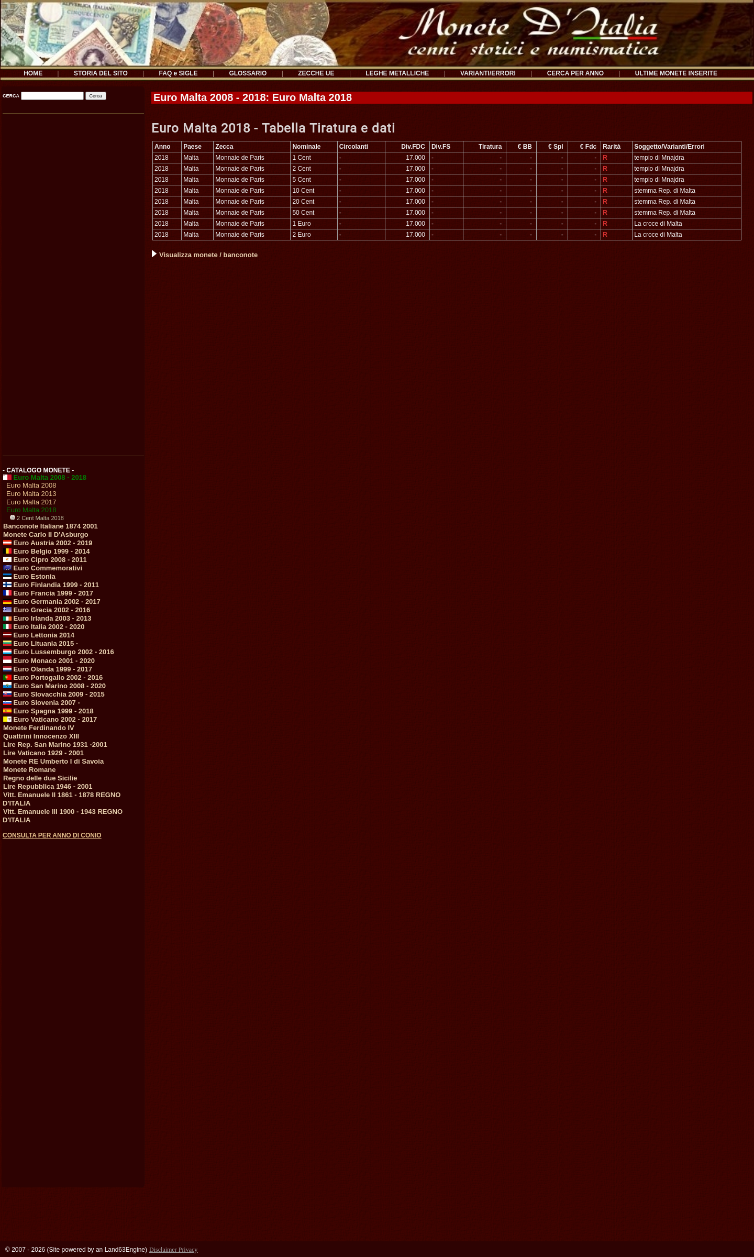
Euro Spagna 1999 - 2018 (48, 711)
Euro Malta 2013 (31, 494)
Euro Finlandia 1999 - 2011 (51, 585)
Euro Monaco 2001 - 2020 (49, 661)
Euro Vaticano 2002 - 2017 (50, 719)
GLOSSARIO (248, 73)
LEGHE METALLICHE (397, 73)
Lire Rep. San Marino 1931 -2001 (55, 744)
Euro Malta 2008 (31, 485)
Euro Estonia (29, 576)
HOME (33, 73)
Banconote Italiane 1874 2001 (50, 526)
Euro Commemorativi (42, 568)
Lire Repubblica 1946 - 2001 (48, 786)
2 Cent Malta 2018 (37, 518)
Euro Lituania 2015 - (40, 643)
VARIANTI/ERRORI (488, 73)
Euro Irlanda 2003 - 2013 (47, 618)
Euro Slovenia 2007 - (41, 703)
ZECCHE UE (316, 73)
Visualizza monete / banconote (205, 255)
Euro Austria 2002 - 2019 (47, 543)
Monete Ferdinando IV (38, 728)
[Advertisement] (72, 281)
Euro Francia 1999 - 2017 (48, 593)
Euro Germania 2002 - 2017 (52, 601)
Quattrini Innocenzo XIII (41, 736)
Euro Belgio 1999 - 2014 (46, 551)
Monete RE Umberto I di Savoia (53, 761)
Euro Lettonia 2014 (38, 635)
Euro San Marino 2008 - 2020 (54, 686)
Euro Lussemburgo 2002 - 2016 (58, 652)
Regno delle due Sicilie (40, 778)
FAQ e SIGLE (178, 73)
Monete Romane (29, 770)
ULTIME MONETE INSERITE (676, 73)
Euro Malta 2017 (31, 502)
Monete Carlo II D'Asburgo (45, 534)
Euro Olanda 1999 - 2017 (47, 669)
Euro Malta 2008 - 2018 (44, 477)
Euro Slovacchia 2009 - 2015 (54, 694)
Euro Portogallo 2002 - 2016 (53, 677)
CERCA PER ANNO (575, 73)
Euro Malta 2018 (31, 510)
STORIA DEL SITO (101, 73)
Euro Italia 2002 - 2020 (43, 627)
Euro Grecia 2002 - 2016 (46, 610)
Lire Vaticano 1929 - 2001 (43, 753)
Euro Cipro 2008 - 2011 (45, 560)
